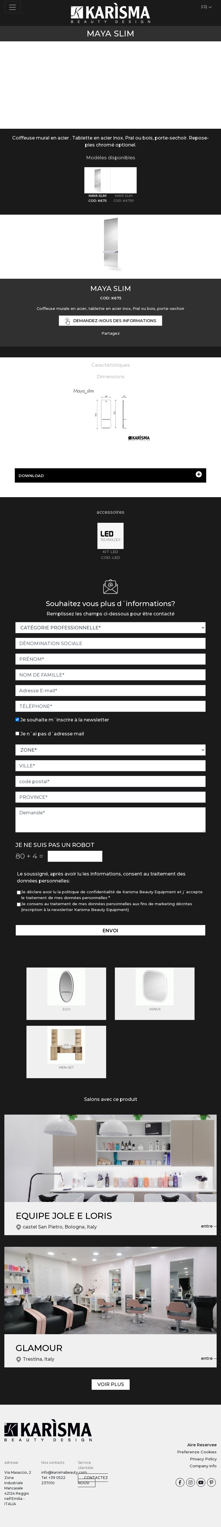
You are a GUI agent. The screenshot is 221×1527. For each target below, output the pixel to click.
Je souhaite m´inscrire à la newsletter (64, 720)
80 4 (29, 856)
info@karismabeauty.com (64, 1472)
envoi (110, 930)
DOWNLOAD (110, 474)
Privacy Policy (203, 1459)
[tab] (97, 185)
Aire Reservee (202, 1444)
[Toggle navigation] (12, 7)
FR (206, 7)
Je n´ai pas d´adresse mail (52, 734)
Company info (203, 1466)
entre (210, 1226)
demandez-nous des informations (110, 321)
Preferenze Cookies (197, 1452)
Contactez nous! (93, 1480)
